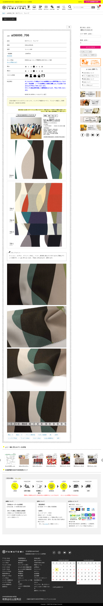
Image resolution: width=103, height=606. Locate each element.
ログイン (80, 1)
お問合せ (36, 567)
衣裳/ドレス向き (7, 575)
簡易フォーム (38, 565)
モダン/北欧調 (42, 435)
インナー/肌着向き (7, 580)
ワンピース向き (25, 438)
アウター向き (6, 558)
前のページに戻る (9, 19)
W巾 (58, 438)
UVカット (21, 578)
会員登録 (36, 573)
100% (56, 435)
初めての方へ (38, 560)
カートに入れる (90, 47)
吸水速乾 (20, 575)
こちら (46, 524)
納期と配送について (88, 79)
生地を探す (37, 558)
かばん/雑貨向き (49, 438)
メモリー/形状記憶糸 (24, 586)
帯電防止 (20, 573)
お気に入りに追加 (86, 51)
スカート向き (37, 438)
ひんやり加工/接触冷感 (24, 567)
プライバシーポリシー (40, 578)
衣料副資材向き (22, 560)
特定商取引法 (38, 580)
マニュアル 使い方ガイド (41, 584)
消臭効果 (20, 571)
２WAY (20, 584)
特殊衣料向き (6, 573)
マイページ (37, 569)
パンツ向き (5, 562)
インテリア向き (12, 438)
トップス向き (6, 560)
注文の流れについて (88, 73)
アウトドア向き (6, 571)
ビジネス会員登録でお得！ (92, 1)
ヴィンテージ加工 (23, 565)
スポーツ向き (6, 569)
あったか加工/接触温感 (24, 569)
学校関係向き (22, 558)
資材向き (4, 586)
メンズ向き (5, 578)
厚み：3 (10, 435)
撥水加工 (20, 562)
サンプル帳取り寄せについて (91, 76)
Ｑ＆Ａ (36, 582)
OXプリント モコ (92, 466)
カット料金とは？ (12, 62)
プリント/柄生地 (30, 435)
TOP (3, 13)
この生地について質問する (88, 55)
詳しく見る (18, 478)
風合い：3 (19, 435)
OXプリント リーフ (65, 466)
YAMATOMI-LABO (39, 562)
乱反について (86, 82)
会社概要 (36, 575)
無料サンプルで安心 (40, 590)
